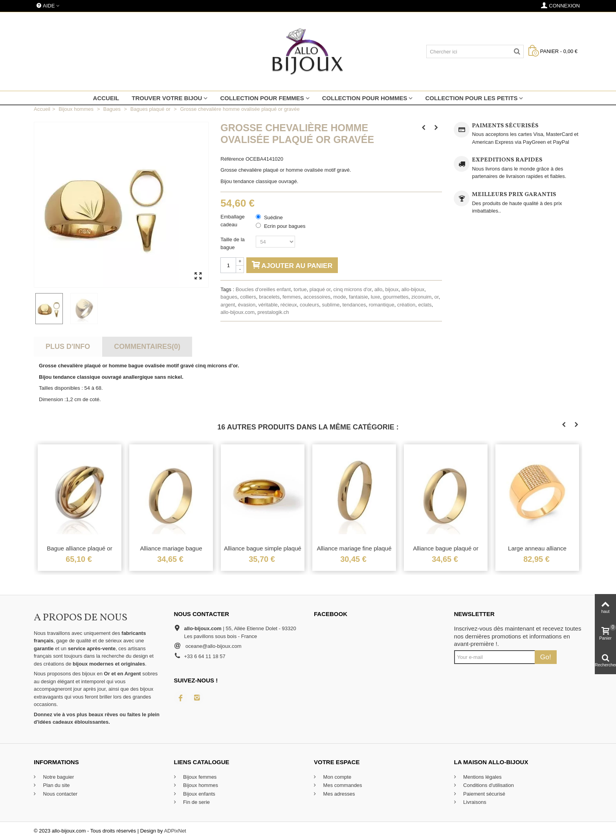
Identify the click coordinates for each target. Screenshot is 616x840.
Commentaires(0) (147, 346)
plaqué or (320, 289)
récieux (288, 305)
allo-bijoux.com (237, 312)
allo (378, 289)
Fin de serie (196, 802)
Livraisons (474, 802)
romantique (381, 305)
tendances (354, 305)
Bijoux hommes (200, 785)
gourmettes (396, 297)
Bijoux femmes (199, 777)
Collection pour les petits (471, 98)
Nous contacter (59, 794)
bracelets (269, 297)
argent (227, 305)
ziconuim (421, 297)
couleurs (309, 305)
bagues (228, 297)
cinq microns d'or (353, 289)
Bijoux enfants (198, 794)
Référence (232, 159)
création (406, 305)
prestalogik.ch (273, 312)
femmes (291, 297)
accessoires (316, 297)
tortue (299, 289)
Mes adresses (338, 794)
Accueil (106, 98)
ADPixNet (175, 831)
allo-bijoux (413, 289)
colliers (248, 297)
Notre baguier (58, 777)
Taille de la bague (232, 243)
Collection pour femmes (262, 98)
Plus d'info (68, 346)
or (436, 297)
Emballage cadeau (232, 220)
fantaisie (358, 297)
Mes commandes (342, 785)
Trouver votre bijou (167, 98)
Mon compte (336, 777)
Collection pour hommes (364, 98)
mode (339, 297)
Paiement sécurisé (484, 794)
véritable (267, 305)
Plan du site (56, 785)
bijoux (391, 289)
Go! (545, 657)
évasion (246, 305)
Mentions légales (482, 777)
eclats (424, 305)
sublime (330, 305)
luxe (375, 297)
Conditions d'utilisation (488, 785)
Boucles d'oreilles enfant (263, 289)
